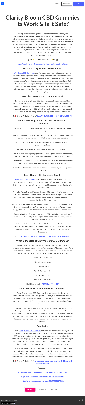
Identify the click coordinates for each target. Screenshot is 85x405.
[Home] (3, 3)
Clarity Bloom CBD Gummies (23, 73)
